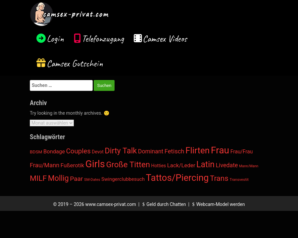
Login (55, 38)
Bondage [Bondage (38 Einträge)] (54, 151)
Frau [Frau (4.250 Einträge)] (220, 150)
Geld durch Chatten (163, 204)
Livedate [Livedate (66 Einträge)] (227, 165)
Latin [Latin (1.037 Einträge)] (205, 164)
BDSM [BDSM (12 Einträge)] (36, 151)
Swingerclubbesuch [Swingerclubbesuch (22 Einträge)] (123, 179)
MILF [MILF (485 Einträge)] (38, 178)
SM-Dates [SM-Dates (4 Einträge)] (92, 180)
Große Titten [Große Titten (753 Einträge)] (128, 164)
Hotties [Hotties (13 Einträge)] (158, 165)
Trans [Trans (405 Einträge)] (219, 178)
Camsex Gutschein (75, 63)
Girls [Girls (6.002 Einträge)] (95, 164)
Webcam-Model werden (217, 204)
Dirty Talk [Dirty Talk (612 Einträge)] (121, 150)
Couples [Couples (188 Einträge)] (78, 151)
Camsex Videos (165, 38)
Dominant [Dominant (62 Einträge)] (151, 151)
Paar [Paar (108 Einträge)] (76, 178)
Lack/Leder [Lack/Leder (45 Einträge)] (181, 165)
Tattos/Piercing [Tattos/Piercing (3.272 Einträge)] (177, 177)
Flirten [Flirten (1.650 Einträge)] (197, 150)
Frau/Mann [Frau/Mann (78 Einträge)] (44, 165)
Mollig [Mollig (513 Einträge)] (58, 178)
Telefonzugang (103, 38)
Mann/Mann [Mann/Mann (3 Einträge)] (248, 166)
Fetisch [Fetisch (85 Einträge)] (174, 151)
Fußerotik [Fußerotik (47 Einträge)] (72, 165)
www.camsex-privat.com (110, 204)
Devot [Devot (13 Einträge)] (97, 151)
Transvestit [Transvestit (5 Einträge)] (239, 179)
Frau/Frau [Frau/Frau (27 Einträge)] (241, 151)
